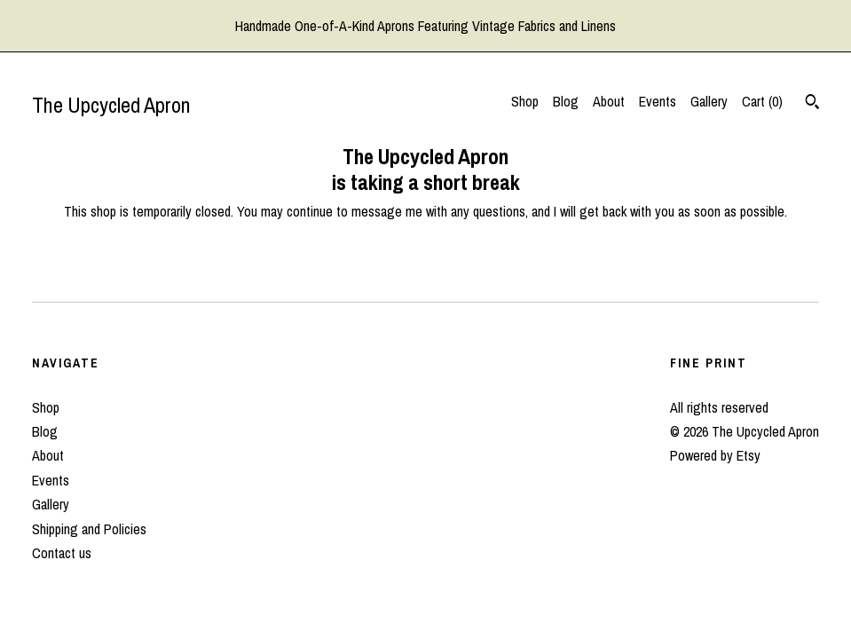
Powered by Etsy (715, 455)
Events (657, 101)
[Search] (812, 104)
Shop (525, 101)
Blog (566, 101)
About (609, 101)
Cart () (762, 101)
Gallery (709, 101)
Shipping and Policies (89, 529)
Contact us (61, 553)
